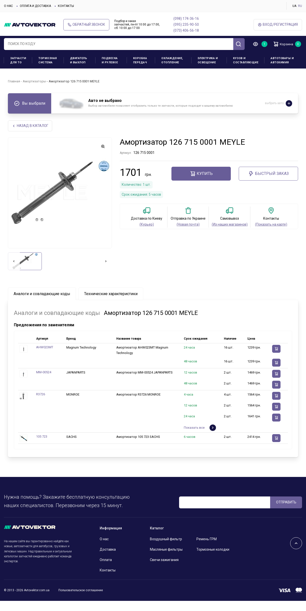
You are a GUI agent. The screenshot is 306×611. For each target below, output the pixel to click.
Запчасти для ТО (18, 70)
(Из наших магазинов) (230, 235)
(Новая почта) (188, 235)
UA (294, 6)
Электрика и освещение (208, 70)
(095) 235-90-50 (186, 24)
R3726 (40, 404)
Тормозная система (47, 70)
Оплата (106, 570)
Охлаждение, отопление (172, 70)
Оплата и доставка (35, 6)
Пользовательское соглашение (80, 600)
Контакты (66, 6)
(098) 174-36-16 (186, 19)
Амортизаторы (34, 91)
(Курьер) (147, 235)
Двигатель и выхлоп (78, 70)
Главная (14, 91)
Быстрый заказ (268, 184)
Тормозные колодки (212, 560)
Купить (201, 184)
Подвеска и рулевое (110, 70)
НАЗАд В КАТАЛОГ (30, 136)
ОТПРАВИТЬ (286, 513)
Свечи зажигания (164, 570)
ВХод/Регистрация (278, 25)
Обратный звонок (86, 25)
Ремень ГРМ (206, 549)
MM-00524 (43, 382)
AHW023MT (44, 357)
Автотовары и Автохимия (282, 70)
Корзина (270, 54)
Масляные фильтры (166, 560)
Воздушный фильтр (166, 549)
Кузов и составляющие (245, 70)
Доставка (108, 560)
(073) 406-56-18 (186, 30)
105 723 (41, 447)
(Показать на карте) (271, 235)
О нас (8, 6)
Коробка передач (140, 70)
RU (300, 6)
